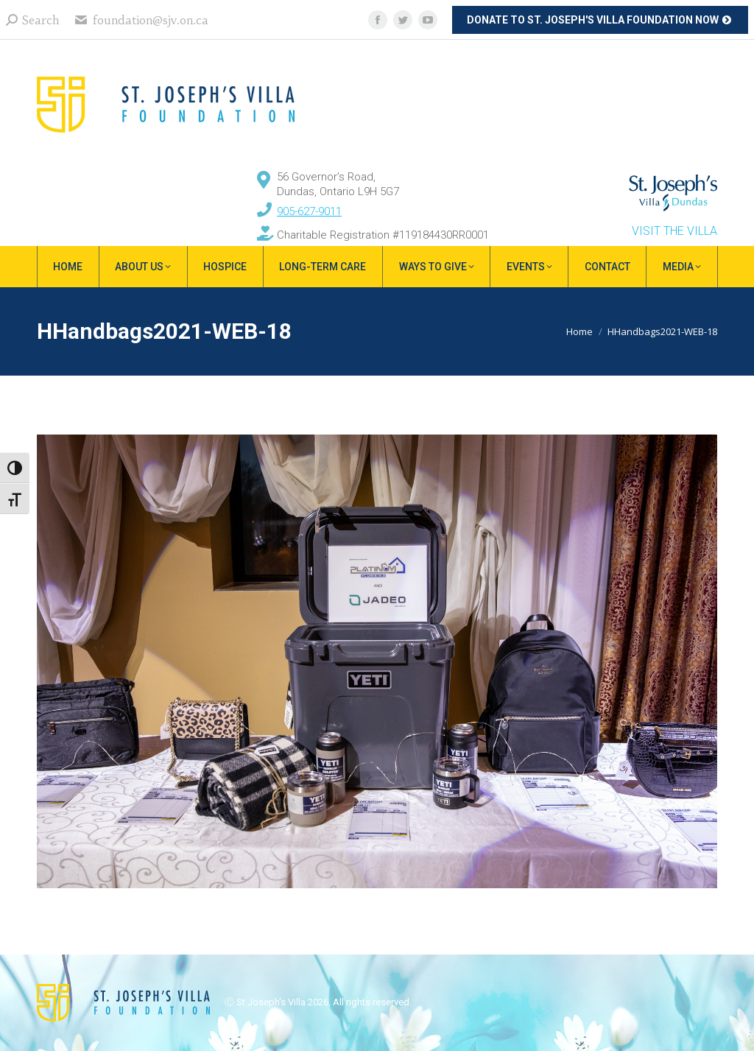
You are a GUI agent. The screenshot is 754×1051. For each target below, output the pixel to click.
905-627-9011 (309, 211)
